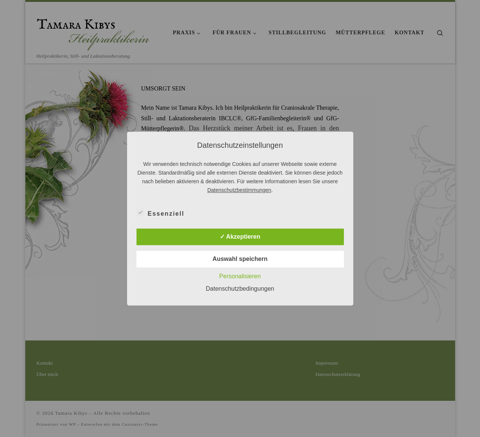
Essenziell (160, 212)
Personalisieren (240, 276)
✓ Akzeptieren (240, 236)
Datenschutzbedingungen (240, 288)
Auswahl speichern (240, 259)
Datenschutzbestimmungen (239, 190)
